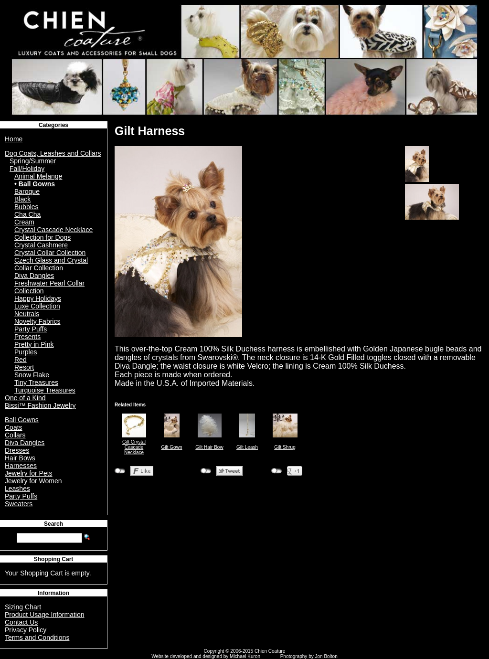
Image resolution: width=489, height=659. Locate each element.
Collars (15, 435)
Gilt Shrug (284, 447)
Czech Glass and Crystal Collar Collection (51, 264)
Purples (25, 352)
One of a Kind (25, 398)
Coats (13, 427)
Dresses (17, 450)
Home (13, 139)
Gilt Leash (247, 447)
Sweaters (18, 504)
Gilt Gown (171, 447)
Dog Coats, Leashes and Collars (53, 153)
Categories (53, 125)
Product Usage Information (45, 614)
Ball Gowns (37, 184)
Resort (24, 367)
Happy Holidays (37, 298)
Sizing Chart (23, 607)
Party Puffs (30, 329)
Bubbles (26, 207)
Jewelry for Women (33, 481)
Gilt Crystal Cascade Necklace (134, 447)
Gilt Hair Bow (209, 447)
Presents (27, 336)
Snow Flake (31, 375)
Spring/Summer (33, 161)
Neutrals (26, 314)
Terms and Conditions (37, 637)
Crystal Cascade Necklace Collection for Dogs (53, 233)
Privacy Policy (25, 630)
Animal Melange (38, 176)
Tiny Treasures (36, 382)
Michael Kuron (245, 656)
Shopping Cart (54, 559)
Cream (24, 222)
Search (53, 524)
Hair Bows (20, 458)
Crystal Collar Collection (49, 252)
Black (22, 199)
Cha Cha (27, 214)
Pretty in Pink (33, 344)
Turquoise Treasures (44, 390)
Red (20, 359)
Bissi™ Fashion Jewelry (40, 405)
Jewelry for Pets (29, 473)
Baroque (27, 191)
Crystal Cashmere (41, 245)
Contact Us (21, 622)
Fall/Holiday (27, 168)
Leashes (17, 488)
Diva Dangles (34, 275)
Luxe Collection (37, 306)
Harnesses (21, 465)
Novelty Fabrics (37, 321)
